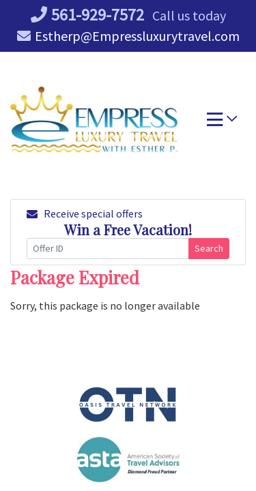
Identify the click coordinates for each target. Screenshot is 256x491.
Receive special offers (85, 213)
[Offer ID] (108, 248)
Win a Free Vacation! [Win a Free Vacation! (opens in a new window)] (128, 229)
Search (209, 248)
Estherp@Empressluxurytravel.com (128, 35)
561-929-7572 (87, 14)
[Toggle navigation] (222, 122)
